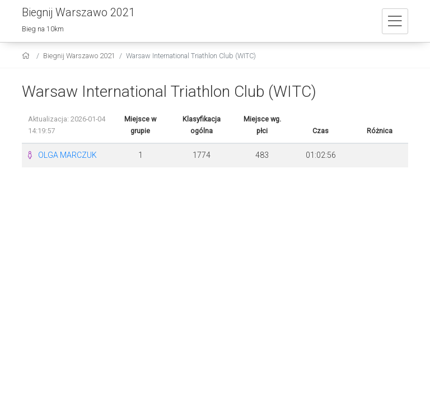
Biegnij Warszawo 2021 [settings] (79, 55)
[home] (27, 55)
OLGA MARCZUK (67, 155)
